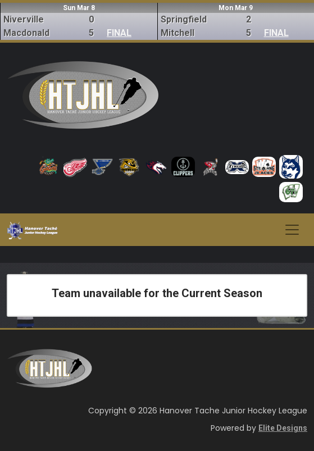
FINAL (119, 33)
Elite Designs (282, 427)
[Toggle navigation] (292, 229)
